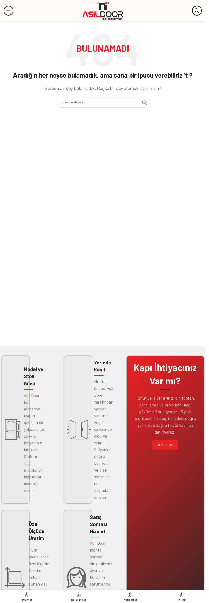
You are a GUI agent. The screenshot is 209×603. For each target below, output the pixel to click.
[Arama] (197, 10)
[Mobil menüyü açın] (8, 10)
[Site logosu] (102, 10)
